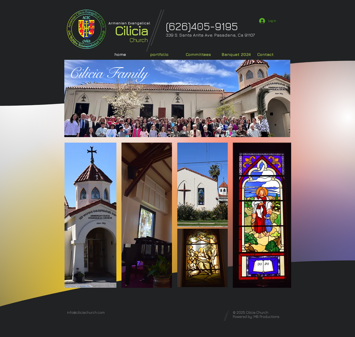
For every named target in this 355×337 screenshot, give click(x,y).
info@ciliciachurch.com (86, 312)
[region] (177, 224)
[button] (165, 54)
